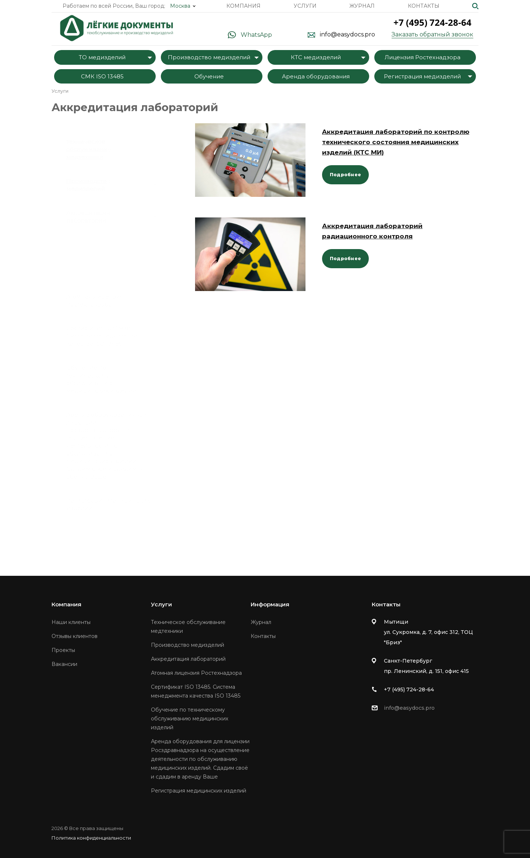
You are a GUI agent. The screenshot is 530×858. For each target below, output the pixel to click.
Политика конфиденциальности (91, 838)
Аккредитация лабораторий (111, 216)
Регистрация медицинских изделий (108, 504)
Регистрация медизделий (422, 76)
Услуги (305, 6)
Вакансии (64, 664)
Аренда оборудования (316, 76)
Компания (243, 6)
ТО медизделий (102, 57)
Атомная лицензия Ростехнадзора (95, 300)
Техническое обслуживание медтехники (111, 149)
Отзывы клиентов (75, 636)
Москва (180, 6)
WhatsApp (256, 34)
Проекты (63, 650)
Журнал (362, 6)
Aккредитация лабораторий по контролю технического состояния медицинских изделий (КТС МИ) (395, 142)
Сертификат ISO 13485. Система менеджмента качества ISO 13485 (101, 336)
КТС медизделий (316, 57)
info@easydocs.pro (347, 34)
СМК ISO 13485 (102, 76)
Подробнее (345, 174)
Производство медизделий (209, 57)
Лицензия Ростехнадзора (422, 57)
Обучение (209, 76)
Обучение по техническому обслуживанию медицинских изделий (101, 379)
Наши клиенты (71, 622)
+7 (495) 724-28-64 (432, 22)
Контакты (423, 6)
